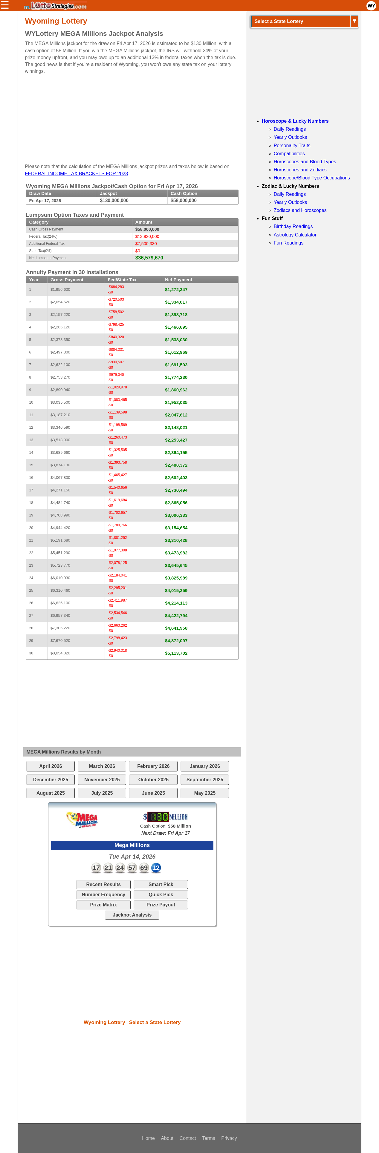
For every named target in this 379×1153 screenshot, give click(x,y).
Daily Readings (290, 129)
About (167, 1138)
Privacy (229, 1138)
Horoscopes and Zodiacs (300, 169)
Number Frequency (103, 894)
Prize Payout (160, 904)
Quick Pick (161, 894)
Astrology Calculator (295, 234)
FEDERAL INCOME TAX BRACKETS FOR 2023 (76, 173)
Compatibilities (289, 153)
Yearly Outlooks (290, 137)
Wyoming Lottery (104, 1022)
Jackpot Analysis (132, 914)
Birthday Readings (293, 226)
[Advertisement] (127, 116)
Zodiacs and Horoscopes (300, 210)
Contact (188, 1138)
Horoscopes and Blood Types (305, 161)
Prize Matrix (103, 904)
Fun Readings (289, 242)
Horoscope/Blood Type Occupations (312, 177)
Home (148, 1138)
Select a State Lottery (155, 1022)
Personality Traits (292, 145)
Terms (208, 1138)
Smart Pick (161, 884)
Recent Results (103, 884)
